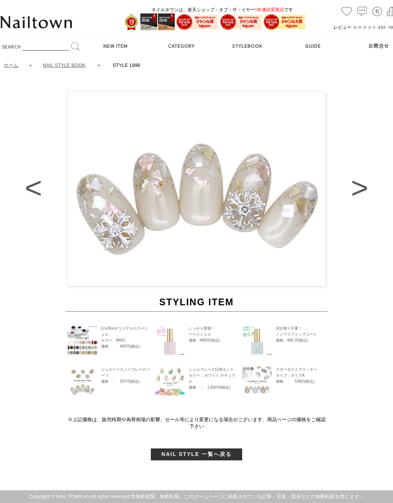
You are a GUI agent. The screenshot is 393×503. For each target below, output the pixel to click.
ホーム (11, 65)
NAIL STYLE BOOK (64, 65)
